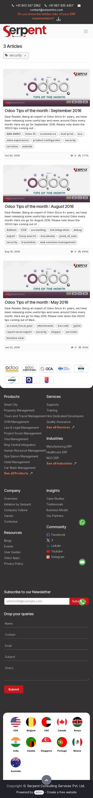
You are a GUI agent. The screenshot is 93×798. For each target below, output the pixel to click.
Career (9, 515)
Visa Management (16, 439)
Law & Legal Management (21, 427)
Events (8, 546)
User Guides (12, 552)
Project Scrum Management (22, 433)
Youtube (57, 551)
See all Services (58, 427)
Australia (16, 771)
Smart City (11, 404)
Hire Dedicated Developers (65, 416)
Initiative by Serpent (17, 504)
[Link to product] (12, 369)
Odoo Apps (12, 558)
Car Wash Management (19, 467)
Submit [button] (13, 689)
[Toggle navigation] (86, 31)
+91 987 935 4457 (59, 5)
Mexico (77, 751)
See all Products (16, 473)
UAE (46, 730)
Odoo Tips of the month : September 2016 (43, 110)
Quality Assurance (58, 422)
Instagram (57, 557)
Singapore (46, 751)
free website (68, 792)
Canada (62, 730)
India (15, 751)
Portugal (62, 751)
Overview (10, 498)
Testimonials (54, 504)
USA (15, 730)
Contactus (11, 521)
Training (51, 410)
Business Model (57, 510)
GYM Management (16, 422)
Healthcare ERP (56, 452)
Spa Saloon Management (21, 456)
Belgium (31, 730)
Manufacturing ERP (59, 446)
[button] (46, 780)
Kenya (77, 730)
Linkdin (56, 545)
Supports (52, 404)
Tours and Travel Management (25, 416)
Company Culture (15, 510)
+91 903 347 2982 (26, 5)
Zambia (31, 751)
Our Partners (55, 515)
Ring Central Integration (20, 445)
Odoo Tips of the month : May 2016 (36, 302)
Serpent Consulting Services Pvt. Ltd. (56, 786)
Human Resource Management (25, 450)
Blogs (8, 540)
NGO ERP (52, 458)
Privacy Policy (13, 563)
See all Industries (59, 463)
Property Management (19, 410)
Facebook (58, 534)
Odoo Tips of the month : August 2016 (39, 206)
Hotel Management (17, 462)
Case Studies (55, 498)
